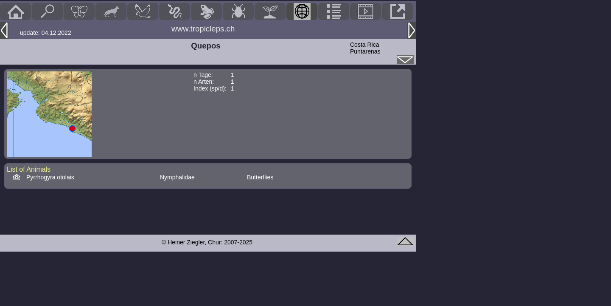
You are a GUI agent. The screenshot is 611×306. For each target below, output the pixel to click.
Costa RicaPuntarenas (365, 48)
